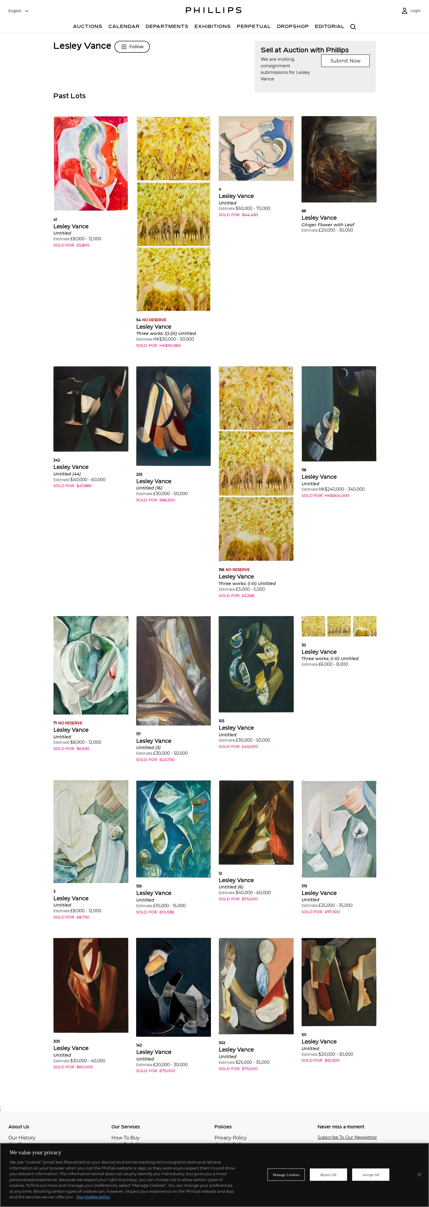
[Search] (353, 27)
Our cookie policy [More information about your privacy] (93, 1196)
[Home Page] (214, 11)
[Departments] (167, 27)
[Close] (419, 1174)
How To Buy (125, 1138)
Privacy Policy (230, 1138)
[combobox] (18, 11)
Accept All (370, 1174)
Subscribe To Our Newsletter (347, 1137)
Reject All (328, 1174)
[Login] (411, 11)
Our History (21, 1138)
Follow (132, 46)
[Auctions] (87, 27)
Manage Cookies (286, 1174)
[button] (90, 186)
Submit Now (345, 61)
